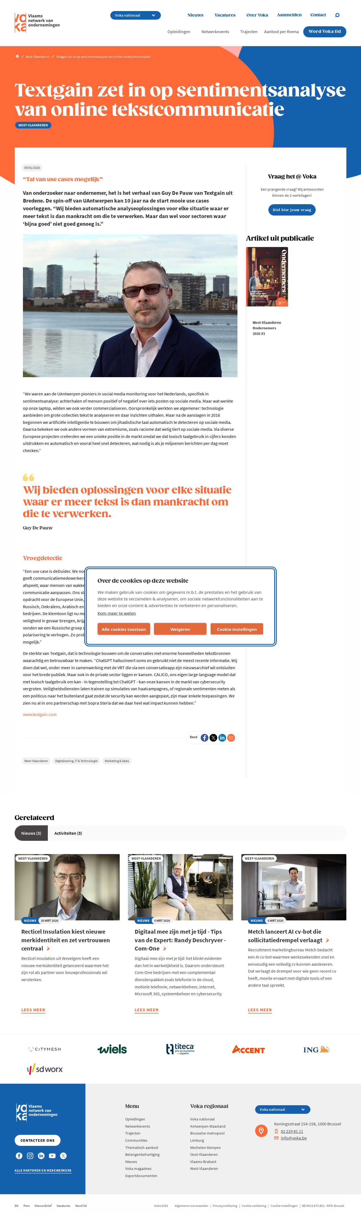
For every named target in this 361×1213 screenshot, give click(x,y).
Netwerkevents (215, 31)
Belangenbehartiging (142, 1154)
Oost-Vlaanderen (204, 1154)
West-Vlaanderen (36, 761)
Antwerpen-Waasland (208, 1126)
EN (17, 1206)
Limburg (197, 1140)
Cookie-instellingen (237, 629)
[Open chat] (340, 15)
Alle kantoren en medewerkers (43, 1170)
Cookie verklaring (254, 1206)
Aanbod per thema (281, 31)
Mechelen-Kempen (205, 1147)
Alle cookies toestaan (124, 629)
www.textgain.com (40, 714)
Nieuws (195, 15)
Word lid (81, 1206)
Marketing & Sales (117, 761)
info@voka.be (290, 1138)
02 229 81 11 (288, 1131)
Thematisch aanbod (141, 1147)
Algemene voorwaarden (191, 1206)
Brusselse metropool (207, 1133)
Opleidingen (179, 31)
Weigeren (180, 629)
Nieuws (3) (31, 833)
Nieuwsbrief (43, 1206)
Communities (136, 1140)
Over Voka (257, 15)
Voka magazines (138, 1168)
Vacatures (225, 15)
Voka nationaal (202, 1119)
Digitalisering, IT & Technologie (76, 761)
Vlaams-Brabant (203, 1161)
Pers (26, 1206)
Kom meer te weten (117, 613)
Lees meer (33, 1010)
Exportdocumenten (141, 1175)
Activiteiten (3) (68, 833)
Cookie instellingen (284, 1206)
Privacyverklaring (225, 1206)
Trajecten (249, 31)
